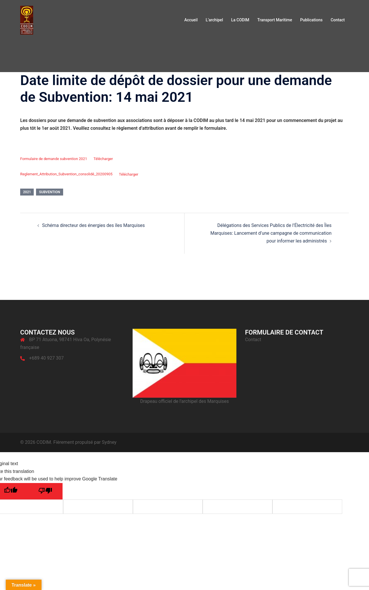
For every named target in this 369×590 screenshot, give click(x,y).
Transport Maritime (274, 20)
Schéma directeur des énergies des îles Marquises (93, 225)
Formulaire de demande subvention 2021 (53, 159)
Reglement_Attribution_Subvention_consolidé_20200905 (66, 174)
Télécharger (103, 159)
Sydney (109, 442)
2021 (27, 192)
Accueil (190, 20)
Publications (311, 20)
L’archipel (214, 20)
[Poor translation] (45, 491)
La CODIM (240, 20)
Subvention (49, 192)
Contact (338, 20)
